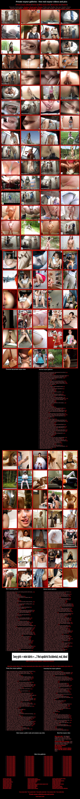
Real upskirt (58, 746)
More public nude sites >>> (50, 666)
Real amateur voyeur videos (63, 748)
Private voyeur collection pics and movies (41, 794)
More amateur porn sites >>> (65, 666)
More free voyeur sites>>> (14, 666)
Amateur (26, 7)
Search (64, 4)
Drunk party (33, 7)
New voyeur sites (45, 4)
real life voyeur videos (64, 749)
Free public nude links (41, 791)
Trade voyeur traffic (40, 796)
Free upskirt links (32, 791)
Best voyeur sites (56, 4)
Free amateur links (51, 791)
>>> (67, 372)
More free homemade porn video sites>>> (32, 666)
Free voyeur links (23, 791)
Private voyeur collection (24, 4)
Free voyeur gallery (11, 756)
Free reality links (60, 791)
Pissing (40, 7)
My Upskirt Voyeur (60, 745)
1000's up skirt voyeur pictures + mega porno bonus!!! (40, 660)
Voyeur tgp (35, 4)
